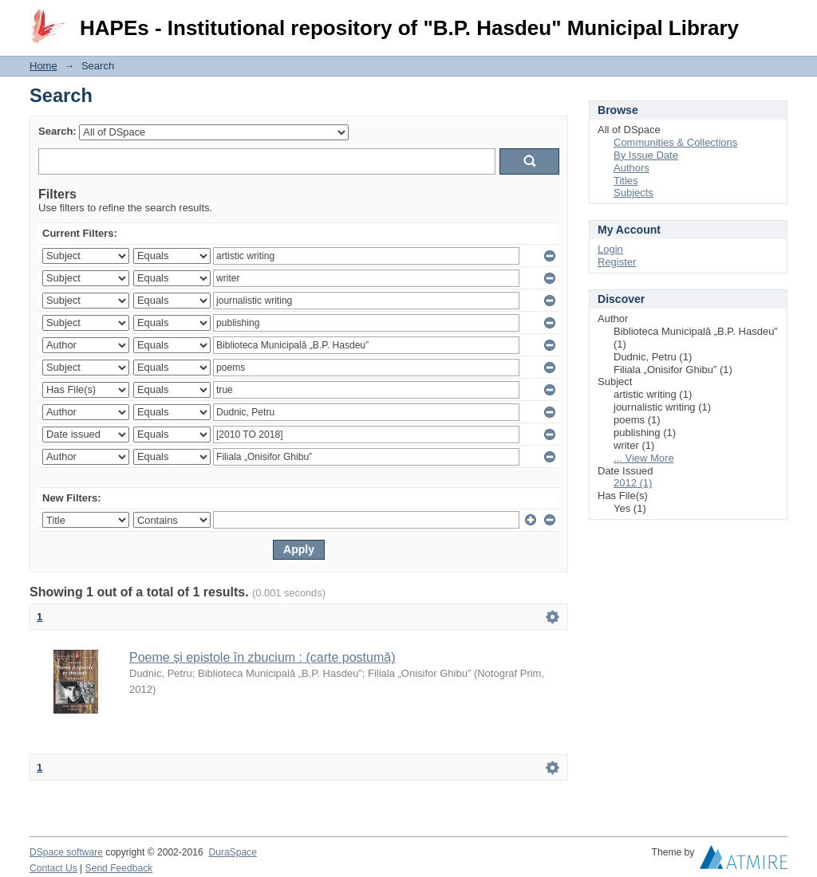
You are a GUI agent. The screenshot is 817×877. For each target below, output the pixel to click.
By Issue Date (646, 155)
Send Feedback (119, 868)
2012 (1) (633, 483)
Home (43, 66)
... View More (644, 458)
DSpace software (66, 852)
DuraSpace (232, 852)
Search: (57, 131)
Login (774, 20)
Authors (631, 168)
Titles (626, 181)
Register (617, 262)
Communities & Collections (675, 142)
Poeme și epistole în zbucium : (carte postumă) (262, 657)
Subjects (633, 193)
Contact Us (53, 868)
